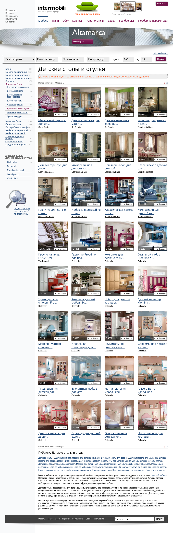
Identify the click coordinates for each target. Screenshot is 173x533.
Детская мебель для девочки (114, 458)
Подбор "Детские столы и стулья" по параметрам (22, 210)
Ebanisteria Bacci (145, 127)
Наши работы (11, 16)
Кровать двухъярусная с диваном (135, 467)
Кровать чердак (14, 116)
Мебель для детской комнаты (86, 458)
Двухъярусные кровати (18, 87)
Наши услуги (11, 19)
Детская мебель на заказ (85, 467)
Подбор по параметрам (153, 20)
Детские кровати (14, 104)
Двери (112, 20)
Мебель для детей (84, 464)
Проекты (9, 13)
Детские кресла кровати (79, 470)
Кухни (8, 69)
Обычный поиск (160, 53)
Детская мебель (13, 84)
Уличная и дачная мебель (14, 137)
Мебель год (144, 464)
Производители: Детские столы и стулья (18, 156)
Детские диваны (14, 101)
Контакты (161, 4)
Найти (160, 59)
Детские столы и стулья (18, 108)
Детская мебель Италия (151, 461)
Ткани (55, 20)
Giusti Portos (44, 127)
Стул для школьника (155, 470)
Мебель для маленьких (106, 464)
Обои (66, 20)
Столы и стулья (13, 124)
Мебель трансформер (128, 464)
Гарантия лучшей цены (87, 14)
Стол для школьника (101, 470)
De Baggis (76, 127)
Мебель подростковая (64, 464)
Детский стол (85, 461)
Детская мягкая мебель (128, 461)
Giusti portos (13, 174)
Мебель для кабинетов (17, 78)
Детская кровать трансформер (14, 96)
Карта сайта (99, 519)
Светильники (96, 20)
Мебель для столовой (16, 75)
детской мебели (159, 475)
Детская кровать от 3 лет (104, 461)
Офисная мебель (14, 141)
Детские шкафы (45, 464)
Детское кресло (159, 467)
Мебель (43, 20)
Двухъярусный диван (108, 467)
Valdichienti (12, 178)
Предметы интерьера (16, 144)
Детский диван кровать (67, 461)
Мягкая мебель (13, 121)
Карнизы (77, 20)
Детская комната (15, 91)
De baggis (12, 166)
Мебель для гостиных (16, 72)
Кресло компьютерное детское (52, 470)
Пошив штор (11, 10)
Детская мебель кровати (61, 467)
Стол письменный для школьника (128, 470)
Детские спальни (46, 458)
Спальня (9, 81)
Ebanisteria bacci (15, 170)
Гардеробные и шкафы (17, 127)
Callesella (12, 162)
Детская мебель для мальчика (143, 458)
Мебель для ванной (15, 133)
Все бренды (126, 20)
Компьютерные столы (17, 112)
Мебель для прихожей (16, 130)
